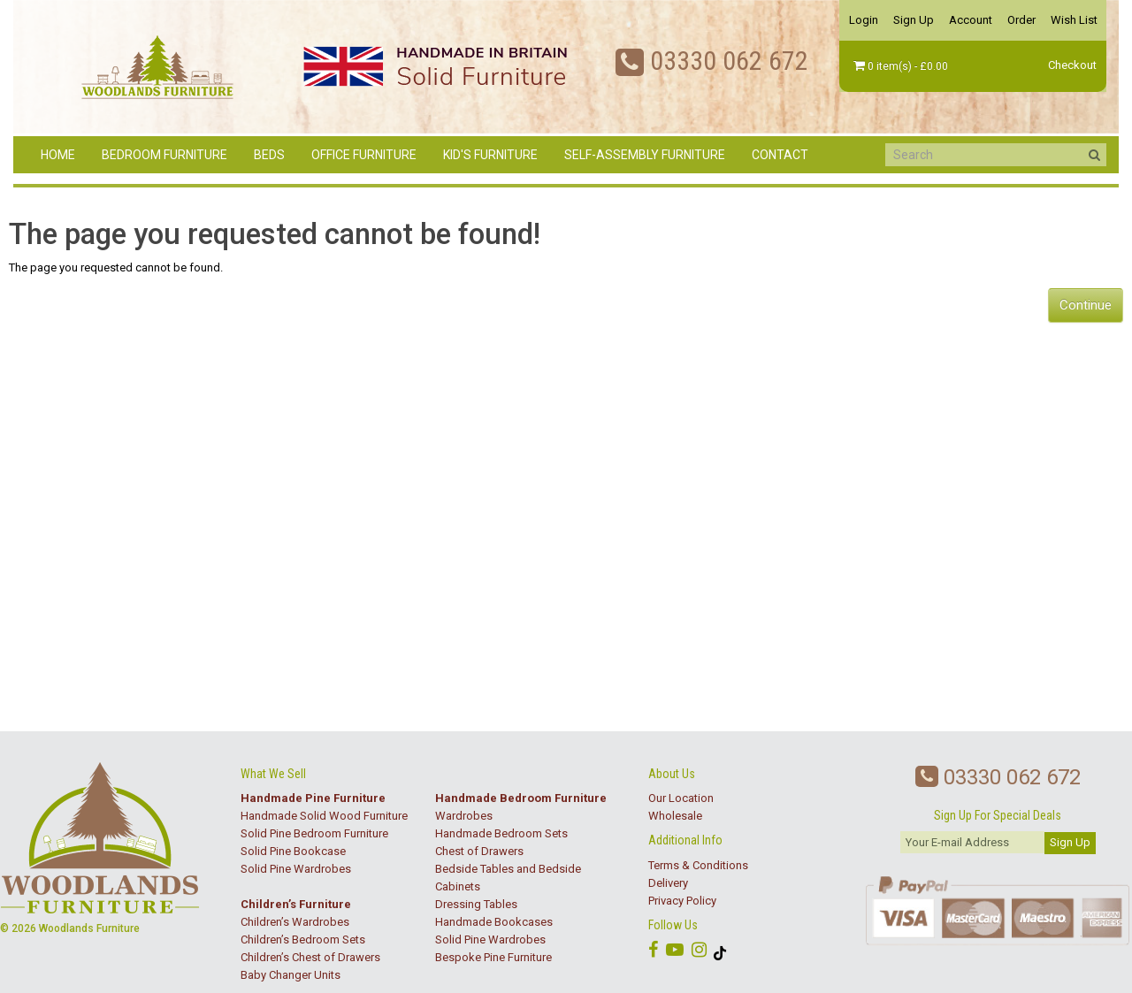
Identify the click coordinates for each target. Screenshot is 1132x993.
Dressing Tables (476, 904)
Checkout (1072, 65)
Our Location (681, 798)
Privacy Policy (682, 900)
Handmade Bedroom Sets (501, 833)
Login (863, 20)
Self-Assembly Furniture (644, 155)
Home (58, 155)
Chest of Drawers (479, 851)
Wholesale (675, 815)
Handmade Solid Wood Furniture (324, 815)
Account (970, 20)
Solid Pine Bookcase (293, 851)
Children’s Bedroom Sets (303, 939)
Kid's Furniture (490, 155)
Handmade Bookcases (494, 921)
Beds (269, 155)
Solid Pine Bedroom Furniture (314, 833)
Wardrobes (464, 815)
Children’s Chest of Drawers (310, 957)
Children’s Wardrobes (295, 921)
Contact (780, 155)
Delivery (668, 883)
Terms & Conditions (698, 865)
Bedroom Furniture (164, 155)
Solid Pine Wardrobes (296, 868)
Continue (1085, 305)
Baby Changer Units (290, 975)
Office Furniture (364, 155)
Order (1021, 20)
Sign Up (913, 20)
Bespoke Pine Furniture (493, 957)
